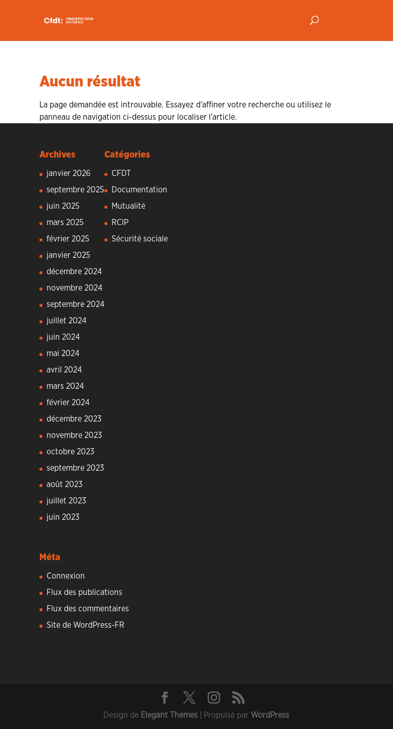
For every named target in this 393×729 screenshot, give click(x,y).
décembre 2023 (74, 419)
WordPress (270, 715)
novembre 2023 (74, 435)
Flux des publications (84, 592)
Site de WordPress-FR (85, 625)
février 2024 (68, 403)
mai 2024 (63, 353)
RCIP (120, 222)
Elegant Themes (169, 715)
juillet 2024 (66, 321)
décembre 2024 (74, 272)
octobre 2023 (70, 452)
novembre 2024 (74, 288)
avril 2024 (64, 370)
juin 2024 (63, 337)
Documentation (139, 190)
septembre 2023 (75, 468)
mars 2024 (65, 386)
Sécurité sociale (140, 239)
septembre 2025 (75, 190)
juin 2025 (63, 206)
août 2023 (64, 484)
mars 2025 (65, 222)
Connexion (66, 576)
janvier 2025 (68, 255)
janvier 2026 (69, 173)
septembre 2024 (75, 304)
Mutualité (128, 206)
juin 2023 (63, 517)
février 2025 (68, 239)
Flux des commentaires (88, 609)
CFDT (121, 173)
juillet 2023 (66, 501)
